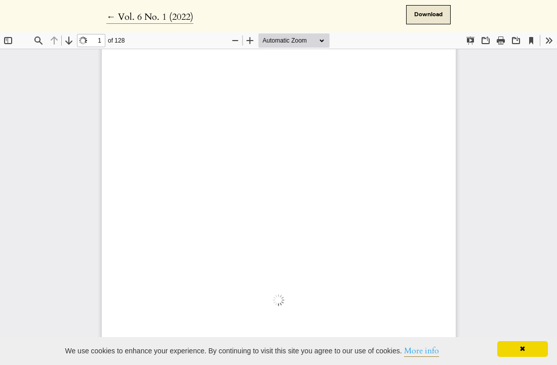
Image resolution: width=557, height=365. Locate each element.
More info (421, 350)
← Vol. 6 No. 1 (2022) (149, 17)
